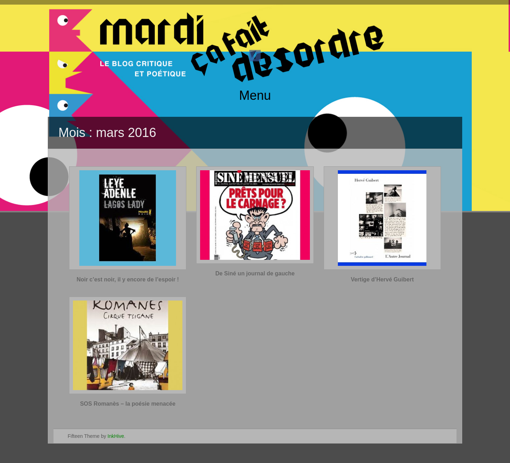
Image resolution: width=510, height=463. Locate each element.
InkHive (116, 436)
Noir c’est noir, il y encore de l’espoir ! (127, 279)
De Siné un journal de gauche (255, 273)
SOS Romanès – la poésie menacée (127, 404)
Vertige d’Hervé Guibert (382, 279)
